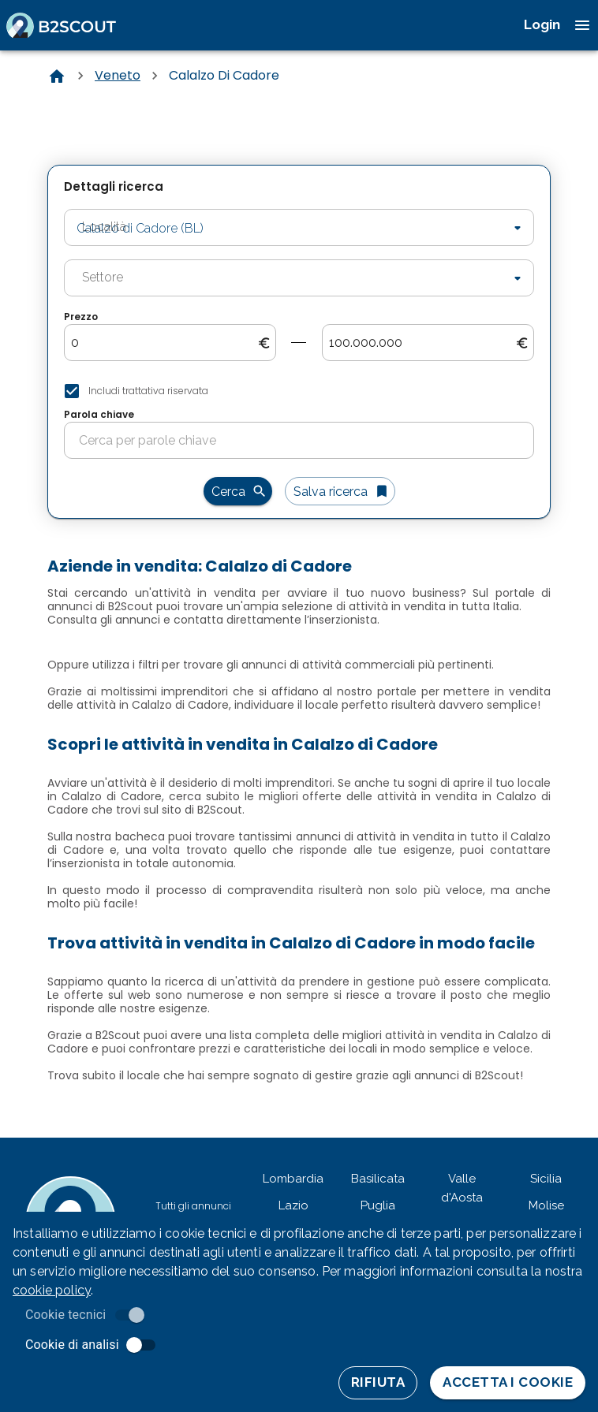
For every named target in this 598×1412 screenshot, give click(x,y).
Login (542, 24)
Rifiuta (378, 1383)
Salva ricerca (340, 491)
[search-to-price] (422, 343)
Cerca (238, 491)
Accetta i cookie (507, 1382)
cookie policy (52, 1290)
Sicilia (546, 1179)
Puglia (378, 1205)
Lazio (293, 1205)
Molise (546, 1205)
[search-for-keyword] (306, 440)
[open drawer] (582, 25)
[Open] (517, 228)
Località (91, 207)
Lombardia (293, 1179)
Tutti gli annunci (193, 1206)
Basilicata (378, 1179)
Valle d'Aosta (462, 1188)
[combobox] (276, 227)
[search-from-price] (164, 343)
